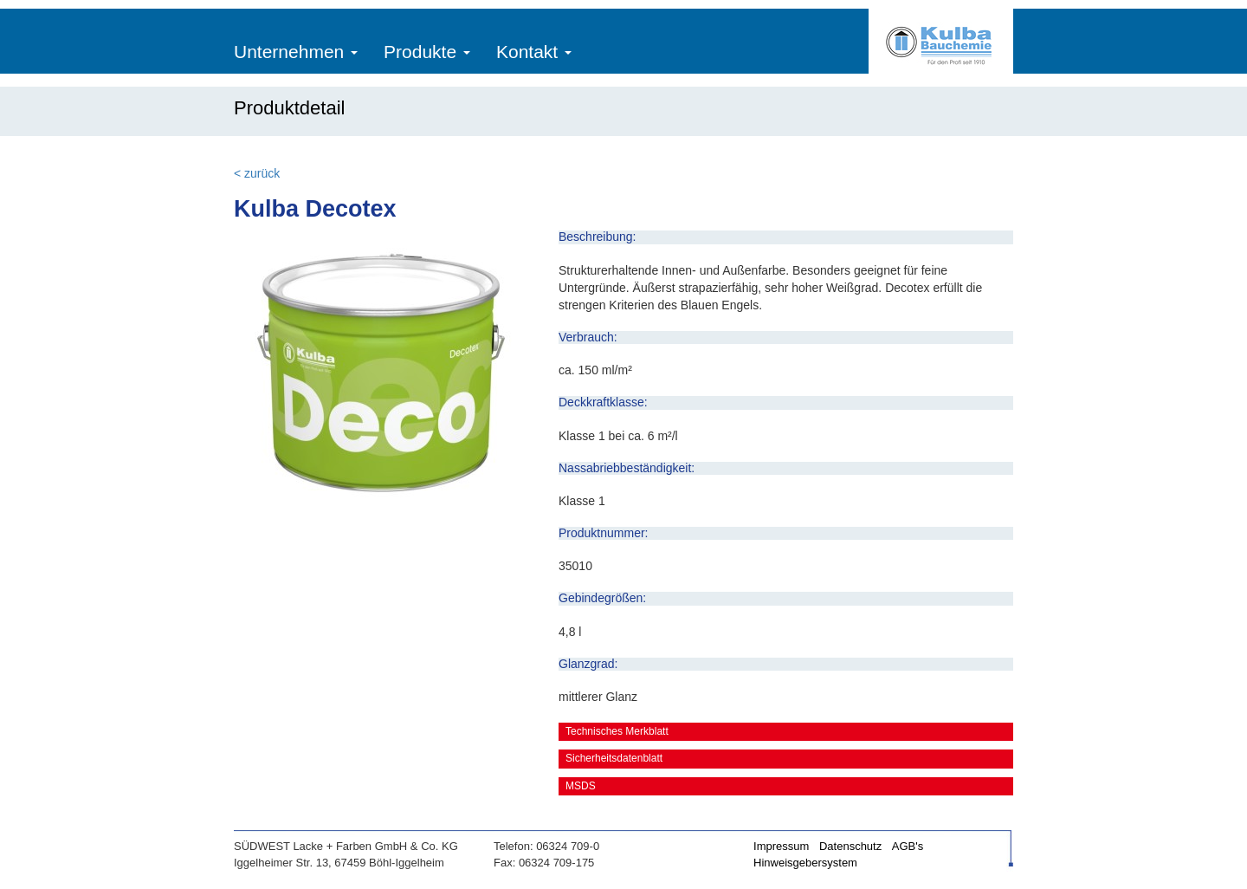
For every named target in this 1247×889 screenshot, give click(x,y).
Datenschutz (850, 846)
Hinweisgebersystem (805, 862)
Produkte (427, 52)
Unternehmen (296, 52)
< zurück (257, 173)
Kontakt (534, 52)
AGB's (907, 846)
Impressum (781, 846)
